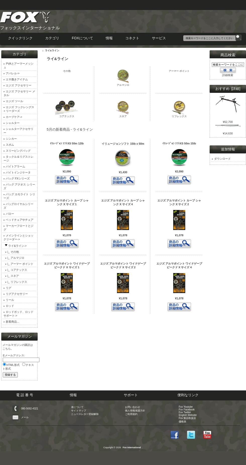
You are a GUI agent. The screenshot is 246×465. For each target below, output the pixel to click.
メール (25, 417)
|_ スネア (11, 275)
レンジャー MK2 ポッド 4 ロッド (228, 115)
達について (77, 407)
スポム (9, 144)
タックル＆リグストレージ (18, 158)
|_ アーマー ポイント (18, 263)
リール (9, 299)
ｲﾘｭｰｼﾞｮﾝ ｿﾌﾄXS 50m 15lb (179, 143)
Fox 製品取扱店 (187, 418)
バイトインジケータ (17, 172)
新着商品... (11, 321)
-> (15, 245)
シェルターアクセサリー (18, 130)
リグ (7, 287)
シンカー (10, 138)
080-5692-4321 (29, 408)
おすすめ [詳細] (227, 89)
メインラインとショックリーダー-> (18, 237)
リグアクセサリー (16, 293)
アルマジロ (123, 83)
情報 (109, 38)
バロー (9, 213)
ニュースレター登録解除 (85, 414)
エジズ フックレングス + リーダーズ (19, 109)
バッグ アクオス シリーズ (19, 186)
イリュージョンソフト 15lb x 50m (123, 143)
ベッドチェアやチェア (18, 219)
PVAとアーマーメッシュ (18, 65)
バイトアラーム (14, 166)
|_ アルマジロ (14, 257)
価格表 (182, 421)
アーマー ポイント (179, 70)
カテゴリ (52, 38)
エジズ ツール (13, 101)
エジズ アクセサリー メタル (19, 93)
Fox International (132, 447)
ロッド (9, 305)
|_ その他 (11, 251)
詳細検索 (227, 75)
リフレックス (179, 115)
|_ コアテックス (15, 269)
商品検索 (227, 55)
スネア (123, 115)
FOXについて (82, 38)
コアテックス (66, 115)
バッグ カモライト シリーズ (19, 196)
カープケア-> (13, 116)
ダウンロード (221, 158)
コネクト (132, 38)
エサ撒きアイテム (16, 79)
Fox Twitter (185, 412)
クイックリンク (20, 38)
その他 (67, 70)
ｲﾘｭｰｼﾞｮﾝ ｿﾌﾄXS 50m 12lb (67, 143)
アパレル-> (11, 73)
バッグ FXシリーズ (16, 178)
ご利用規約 (131, 414)
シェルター (12, 122)
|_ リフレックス (15, 281)
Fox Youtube (186, 406)
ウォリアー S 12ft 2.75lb (228, 128)
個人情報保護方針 (135, 410)
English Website (188, 415)
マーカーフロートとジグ (18, 227)
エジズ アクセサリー (17, 85)
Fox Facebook (187, 409)
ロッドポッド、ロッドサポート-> (18, 313)
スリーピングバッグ (17, 150)
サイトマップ (78, 410)
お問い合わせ (132, 407)
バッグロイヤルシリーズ (18, 205)
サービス (159, 38)
